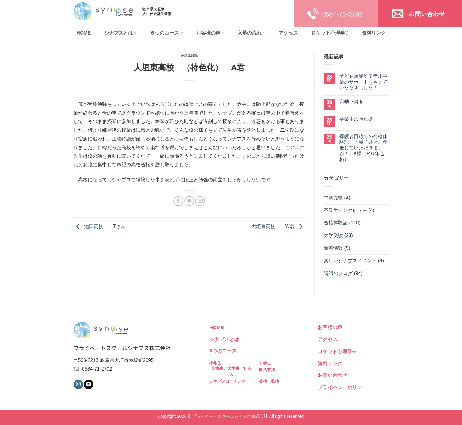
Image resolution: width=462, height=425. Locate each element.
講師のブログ (338, 273)
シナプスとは (120, 33)
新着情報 (333, 248)
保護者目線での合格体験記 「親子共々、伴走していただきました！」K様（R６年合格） (363, 148)
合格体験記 (189, 55)
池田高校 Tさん (99, 226)
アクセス (288, 32)
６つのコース (166, 33)
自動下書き (351, 101)
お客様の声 (210, 33)
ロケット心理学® (329, 32)
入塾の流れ (251, 33)
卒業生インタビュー (345, 210)
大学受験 (333, 235)
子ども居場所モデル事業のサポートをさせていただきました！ (363, 81)
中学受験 (333, 197)
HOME (83, 32)
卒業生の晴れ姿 (356, 119)
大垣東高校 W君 (278, 226)
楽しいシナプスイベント (350, 260)
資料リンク (374, 32)
